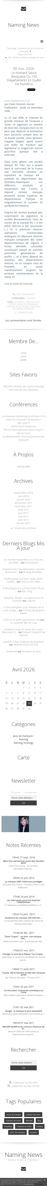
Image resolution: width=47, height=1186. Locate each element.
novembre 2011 (23, 506)
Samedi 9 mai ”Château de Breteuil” (23, 641)
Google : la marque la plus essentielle (23, 1011)
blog (39, 1120)
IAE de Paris (23, 433)
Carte (24, 757)
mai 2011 (23, 516)
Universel (11, 651)
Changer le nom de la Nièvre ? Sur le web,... (23, 954)
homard (19, 301)
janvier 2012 (23, 499)
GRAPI (23, 360)
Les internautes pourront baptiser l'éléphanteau (23, 901)
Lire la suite (23, 466)
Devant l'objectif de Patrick (32, 633)
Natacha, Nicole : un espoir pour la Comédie (23, 599)
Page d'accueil (25, 54)
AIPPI (24, 356)
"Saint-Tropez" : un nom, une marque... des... (23, 937)
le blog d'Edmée (32, 572)
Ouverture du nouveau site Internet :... (23, 917)
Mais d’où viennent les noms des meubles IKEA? (23, 862)
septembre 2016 (23, 492)
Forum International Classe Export (23, 429)
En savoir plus (29, 1184)
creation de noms (33, 1114)
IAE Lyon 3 (23, 423)
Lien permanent (23, 294)
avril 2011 (23, 520)
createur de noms (17, 306)
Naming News (23, 24)
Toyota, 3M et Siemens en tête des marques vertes (23, 973)
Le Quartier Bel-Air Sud (23, 622)
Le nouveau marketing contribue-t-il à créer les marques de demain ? (23, 418)
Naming (30, 298)
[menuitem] (25, 50)
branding (8, 1126)
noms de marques (17, 1132)
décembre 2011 (23, 503)
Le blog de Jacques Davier (32, 612)
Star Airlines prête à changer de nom (26, 57)
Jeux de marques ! (23, 736)
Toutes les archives (25, 528)
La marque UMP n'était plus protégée (23, 881)
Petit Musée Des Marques (23, 389)
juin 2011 (23, 513)
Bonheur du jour (31, 651)
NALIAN (29, 1120)
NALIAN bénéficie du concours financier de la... (24, 1027)
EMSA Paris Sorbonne (23, 426)
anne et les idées (31, 581)
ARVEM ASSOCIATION (25, 644)
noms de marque (27, 304)
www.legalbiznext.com (17, 100)
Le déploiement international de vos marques (23, 438)
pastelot (29, 308)
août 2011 (23, 509)
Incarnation (31, 562)
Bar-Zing (27, 591)
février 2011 (23, 523)
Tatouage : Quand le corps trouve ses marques (25, 50)
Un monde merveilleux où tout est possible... (23, 561)
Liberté (31, 600)
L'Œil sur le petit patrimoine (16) (21, 619)
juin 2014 (23, 496)
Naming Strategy (23, 742)
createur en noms (24, 1126)
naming (40, 1126)
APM (23, 353)
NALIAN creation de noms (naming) (23, 386)
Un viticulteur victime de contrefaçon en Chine (23, 991)
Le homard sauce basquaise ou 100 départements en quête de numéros (24, 78)
